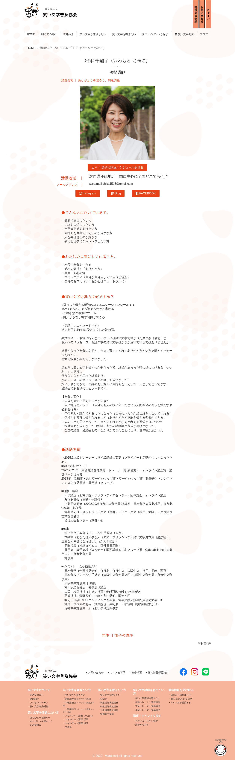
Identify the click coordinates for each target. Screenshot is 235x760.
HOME (31, 34)
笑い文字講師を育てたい (147, 698)
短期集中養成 (107, 714)
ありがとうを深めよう (41, 721)
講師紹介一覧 (49, 48)
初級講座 (78, 699)
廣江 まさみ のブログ (181, 699)
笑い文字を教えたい (110, 695)
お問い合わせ (95, 672)
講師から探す (142, 724)
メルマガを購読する (181, 702)
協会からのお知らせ (181, 695)
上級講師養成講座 (109, 710)
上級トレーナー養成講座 (147, 710)
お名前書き (35, 725)
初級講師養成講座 (109, 702)
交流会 (68, 727)
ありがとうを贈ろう (40, 717)
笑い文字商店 (184, 34)
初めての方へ (49, 34)
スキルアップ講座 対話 (76, 723)
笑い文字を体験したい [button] (93, 34)
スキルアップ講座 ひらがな (79, 715)
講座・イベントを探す (155, 34)
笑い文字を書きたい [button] (124, 34)
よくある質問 (116, 672)
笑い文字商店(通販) (39, 706)
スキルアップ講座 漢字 (76, 719)
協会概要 (135, 672)
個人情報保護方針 (157, 672)
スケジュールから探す (146, 721)
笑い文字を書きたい (75, 695)
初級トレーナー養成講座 (147, 702)
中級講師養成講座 (109, 706)
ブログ (204, 34)
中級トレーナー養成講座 (147, 706)
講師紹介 (68, 34)
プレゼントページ (39, 702)
